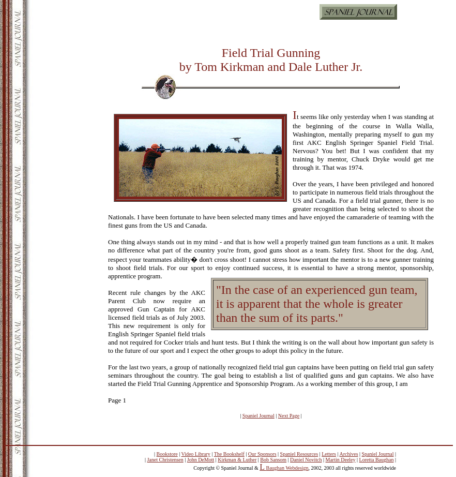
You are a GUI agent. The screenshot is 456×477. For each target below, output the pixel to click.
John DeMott (201, 460)
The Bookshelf (229, 454)
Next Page (288, 416)
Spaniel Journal (258, 416)
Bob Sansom (273, 460)
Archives (348, 454)
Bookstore (167, 454)
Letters (329, 454)
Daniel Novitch (306, 460)
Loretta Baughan (376, 460)
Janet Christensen (165, 460)
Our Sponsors (262, 454)
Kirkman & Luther (237, 460)
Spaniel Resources (299, 454)
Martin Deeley (341, 460)
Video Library (195, 454)
